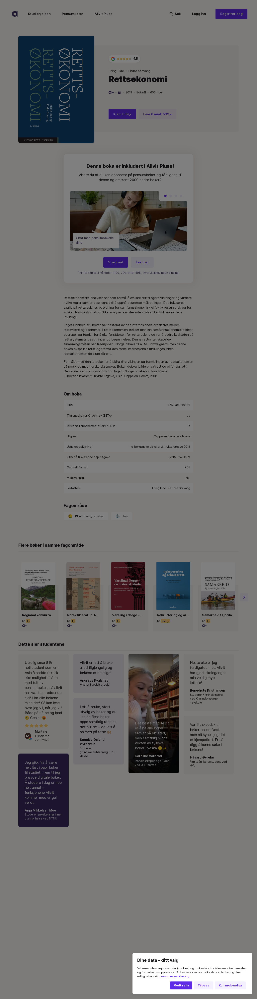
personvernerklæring (174, 976)
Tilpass (203, 985)
